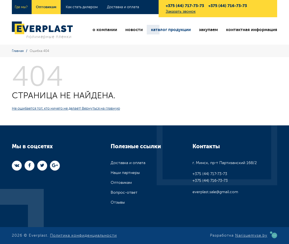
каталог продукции (171, 29)
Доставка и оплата (123, 7)
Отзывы (118, 202)
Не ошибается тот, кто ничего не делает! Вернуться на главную (66, 108)
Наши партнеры (125, 173)
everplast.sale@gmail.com (215, 192)
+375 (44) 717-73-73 (185, 5)
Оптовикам (46, 7)
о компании (105, 29)
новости (134, 29)
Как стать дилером (82, 7)
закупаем (208, 29)
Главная (18, 51)
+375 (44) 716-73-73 (227, 5)
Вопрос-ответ (124, 192)
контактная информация (251, 29)
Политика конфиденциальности (83, 235)
